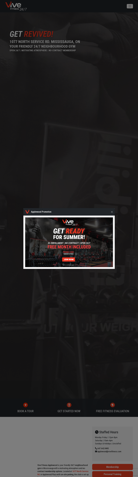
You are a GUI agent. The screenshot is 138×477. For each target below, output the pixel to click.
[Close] (112, 212)
